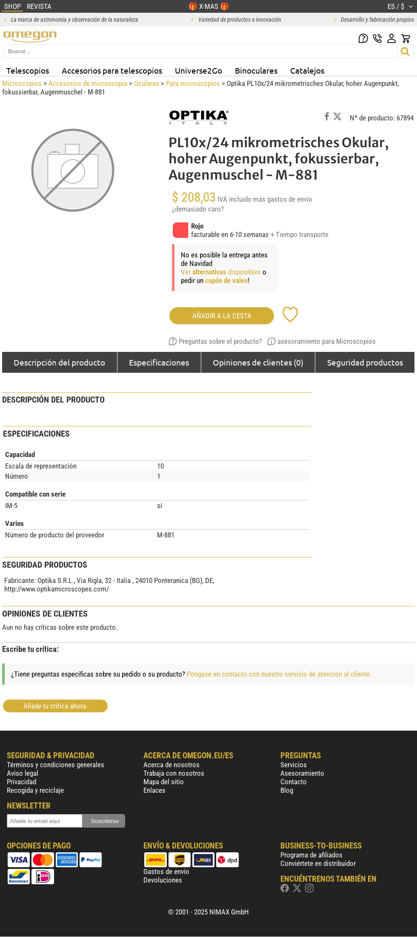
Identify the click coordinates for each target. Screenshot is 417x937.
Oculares (146, 83)
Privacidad (21, 781)
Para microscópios (193, 83)
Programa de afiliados (311, 855)
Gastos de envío (166, 871)
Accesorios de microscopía (88, 83)
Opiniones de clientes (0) (258, 362)
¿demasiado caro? (198, 209)
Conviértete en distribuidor (318, 863)
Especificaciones (159, 362)
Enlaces (154, 790)
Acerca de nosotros (171, 764)
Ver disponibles (221, 272)
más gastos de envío (282, 199)
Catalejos (307, 70)
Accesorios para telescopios (112, 70)
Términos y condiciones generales (55, 764)
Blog (286, 790)
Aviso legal (22, 773)
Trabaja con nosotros (173, 773)
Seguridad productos (365, 362)
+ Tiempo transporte (299, 234)
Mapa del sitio (163, 781)
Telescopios (27, 70)
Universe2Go (198, 70)
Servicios (293, 764)
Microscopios (22, 83)
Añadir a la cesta (221, 315)
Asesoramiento (302, 773)
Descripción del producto (59, 362)
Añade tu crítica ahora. (55, 706)
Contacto (293, 781)
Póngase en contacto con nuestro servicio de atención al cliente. (279, 674)
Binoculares (256, 70)
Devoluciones (162, 880)
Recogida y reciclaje (35, 790)
